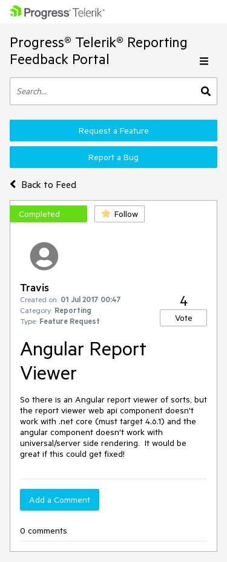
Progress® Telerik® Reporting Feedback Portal (99, 50)
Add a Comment (59, 499)
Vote (183, 317)
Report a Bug (113, 157)
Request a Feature (114, 130)
